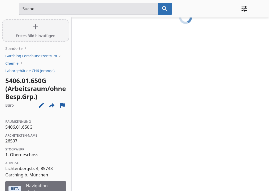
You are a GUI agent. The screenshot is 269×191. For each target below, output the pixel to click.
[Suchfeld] (88, 9)
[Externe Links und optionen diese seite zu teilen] (51, 105)
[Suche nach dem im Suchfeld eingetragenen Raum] (165, 9)
